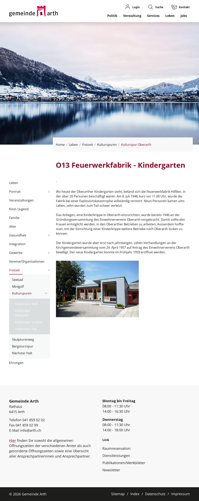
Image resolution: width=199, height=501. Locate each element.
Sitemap (118, 493)
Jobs (184, 16)
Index (134, 493)
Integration (17, 244)
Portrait (15, 191)
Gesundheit (17, 235)
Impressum (180, 493)
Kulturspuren (22, 293)
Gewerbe (15, 253)
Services (153, 16)
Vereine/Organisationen (26, 261)
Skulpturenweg (23, 339)
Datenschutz (155, 493)
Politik (112, 16)
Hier (12, 440)
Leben (170, 16)
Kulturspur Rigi (26, 329)
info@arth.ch (30, 430)
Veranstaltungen (21, 200)
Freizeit (14, 270)
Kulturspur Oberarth (23, 313)
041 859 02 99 (27, 425)
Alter (12, 226)
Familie (14, 218)
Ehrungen (16, 363)
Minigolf (18, 286)
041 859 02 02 (33, 420)
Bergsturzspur (22, 346)
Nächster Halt (22, 353)
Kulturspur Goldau (28, 322)
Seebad (17, 280)
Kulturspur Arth (26, 304)
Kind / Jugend (19, 209)
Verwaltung (132, 16)
